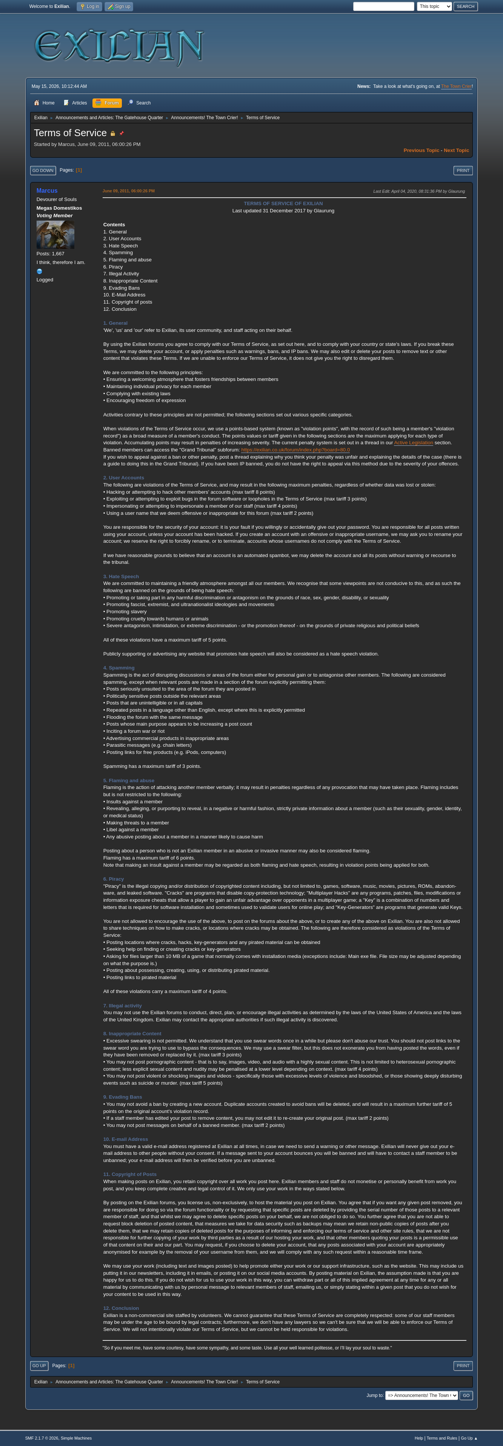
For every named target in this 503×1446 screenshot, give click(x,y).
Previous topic (422, 150)
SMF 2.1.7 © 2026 (41, 1438)
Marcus (47, 190)
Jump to (374, 1395)
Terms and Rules (442, 1438)
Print (463, 170)
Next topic (456, 150)
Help (419, 1438)
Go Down (43, 170)
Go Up (39, 1365)
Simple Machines (76, 1438)
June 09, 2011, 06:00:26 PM (129, 191)
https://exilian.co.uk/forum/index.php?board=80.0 (295, 450)
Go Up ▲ (469, 1438)
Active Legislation (413, 442)
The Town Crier (456, 86)
